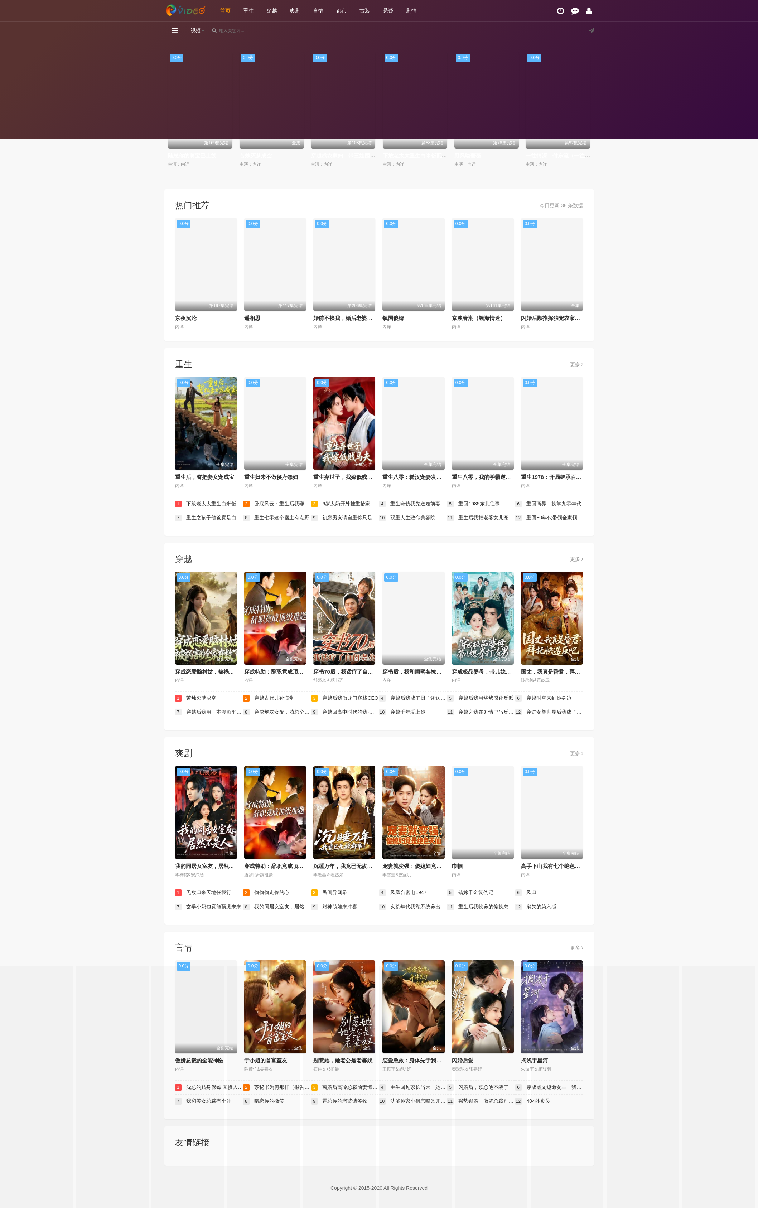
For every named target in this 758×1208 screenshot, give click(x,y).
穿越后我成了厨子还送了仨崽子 (413, 698)
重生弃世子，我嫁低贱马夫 (345, 477)
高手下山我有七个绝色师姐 (553, 866)
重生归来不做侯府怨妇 (271, 477)
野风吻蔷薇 (467, 155)
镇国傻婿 (393, 318)
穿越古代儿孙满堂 (269, 698)
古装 (364, 11)
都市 (341, 11)
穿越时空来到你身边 (543, 698)
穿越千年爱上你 (402, 712)
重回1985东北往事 (473, 504)
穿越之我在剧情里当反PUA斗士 (481, 712)
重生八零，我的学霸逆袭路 (484, 477)
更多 (576, 364)
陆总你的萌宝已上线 (192, 155)
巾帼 (457, 866)
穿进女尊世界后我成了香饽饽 (549, 712)
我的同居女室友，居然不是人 (210, 866)
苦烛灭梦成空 (256, 155)
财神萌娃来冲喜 (334, 907)
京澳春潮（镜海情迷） (479, 318)
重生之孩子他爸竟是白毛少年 (209, 518)
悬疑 (388, 11)
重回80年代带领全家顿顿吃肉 (549, 518)
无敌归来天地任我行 (203, 892)
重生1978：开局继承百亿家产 (556, 477)
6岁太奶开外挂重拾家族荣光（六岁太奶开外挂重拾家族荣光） (345, 504)
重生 (248, 11)
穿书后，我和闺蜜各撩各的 (414, 672)
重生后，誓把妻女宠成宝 (204, 477)
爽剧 (295, 11)
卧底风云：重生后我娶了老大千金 (277, 504)
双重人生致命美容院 (407, 518)
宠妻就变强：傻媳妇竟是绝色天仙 (422, 866)
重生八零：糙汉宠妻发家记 (414, 477)
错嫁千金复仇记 (470, 892)
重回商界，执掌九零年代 (548, 504)
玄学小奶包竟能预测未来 (208, 907)
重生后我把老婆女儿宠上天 (481, 518)
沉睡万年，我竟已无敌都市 (345, 866)
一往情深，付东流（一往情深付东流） (571, 155)
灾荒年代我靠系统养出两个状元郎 (413, 907)
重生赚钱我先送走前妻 (410, 504)
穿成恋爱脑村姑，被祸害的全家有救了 (220, 672)
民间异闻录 (329, 892)
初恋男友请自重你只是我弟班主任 (345, 518)
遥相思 (252, 318)
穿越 (271, 11)
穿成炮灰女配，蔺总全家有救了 (277, 712)
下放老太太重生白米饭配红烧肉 (420, 155)
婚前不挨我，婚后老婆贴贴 (345, 318)
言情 (318, 11)
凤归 (526, 892)
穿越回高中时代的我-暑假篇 (345, 712)
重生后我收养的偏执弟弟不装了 (481, 907)
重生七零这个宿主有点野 (276, 518)
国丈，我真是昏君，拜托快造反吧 (561, 672)
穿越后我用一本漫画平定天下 (209, 712)
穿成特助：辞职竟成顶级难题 (279, 672)
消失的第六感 (536, 907)
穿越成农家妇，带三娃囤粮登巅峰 (351, 155)
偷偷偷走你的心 (266, 892)
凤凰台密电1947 (403, 892)
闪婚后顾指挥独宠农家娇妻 (553, 318)
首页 (225, 11)
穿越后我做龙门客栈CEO (344, 698)
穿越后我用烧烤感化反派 (480, 698)
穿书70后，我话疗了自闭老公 (348, 672)
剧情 (411, 11)
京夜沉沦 (186, 318)
